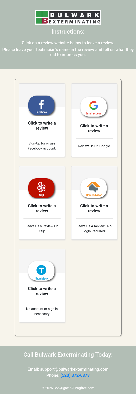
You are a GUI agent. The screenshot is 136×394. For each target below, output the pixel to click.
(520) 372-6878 (74, 375)
